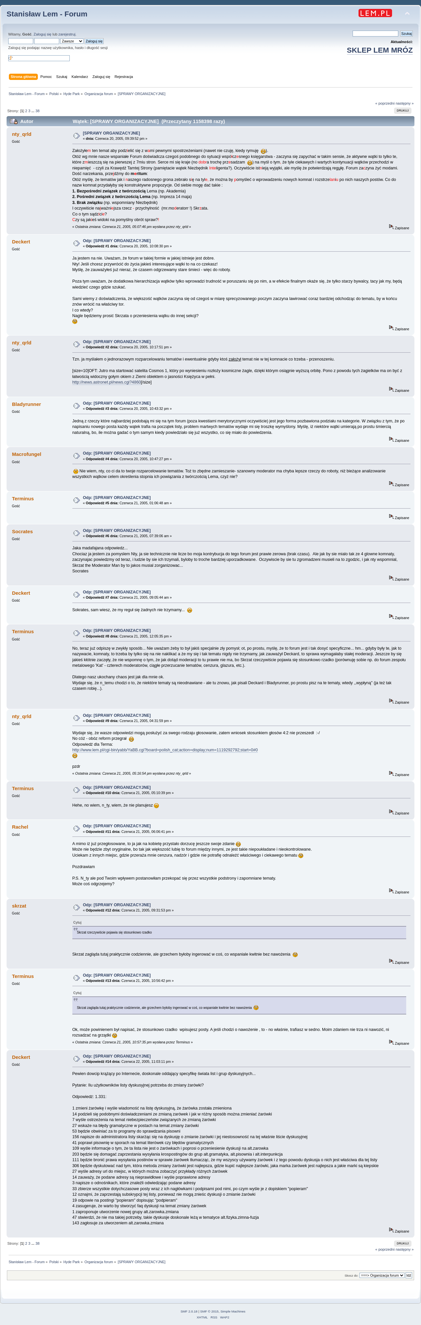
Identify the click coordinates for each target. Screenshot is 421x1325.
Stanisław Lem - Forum (47, 14)
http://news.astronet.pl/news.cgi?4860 (106, 382)
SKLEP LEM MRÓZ (380, 50)
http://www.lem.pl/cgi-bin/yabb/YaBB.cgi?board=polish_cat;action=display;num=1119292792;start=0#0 (165, 750)
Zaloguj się (42, 34)
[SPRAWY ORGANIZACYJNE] (111, 133)
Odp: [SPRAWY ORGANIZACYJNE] (117, 240)
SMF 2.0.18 (189, 1311)
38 (37, 111)
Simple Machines (232, 1311)
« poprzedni (385, 103)
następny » (405, 103)
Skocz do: (352, 1275)
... (33, 111)
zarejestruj (67, 34)
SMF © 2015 (209, 1311)
